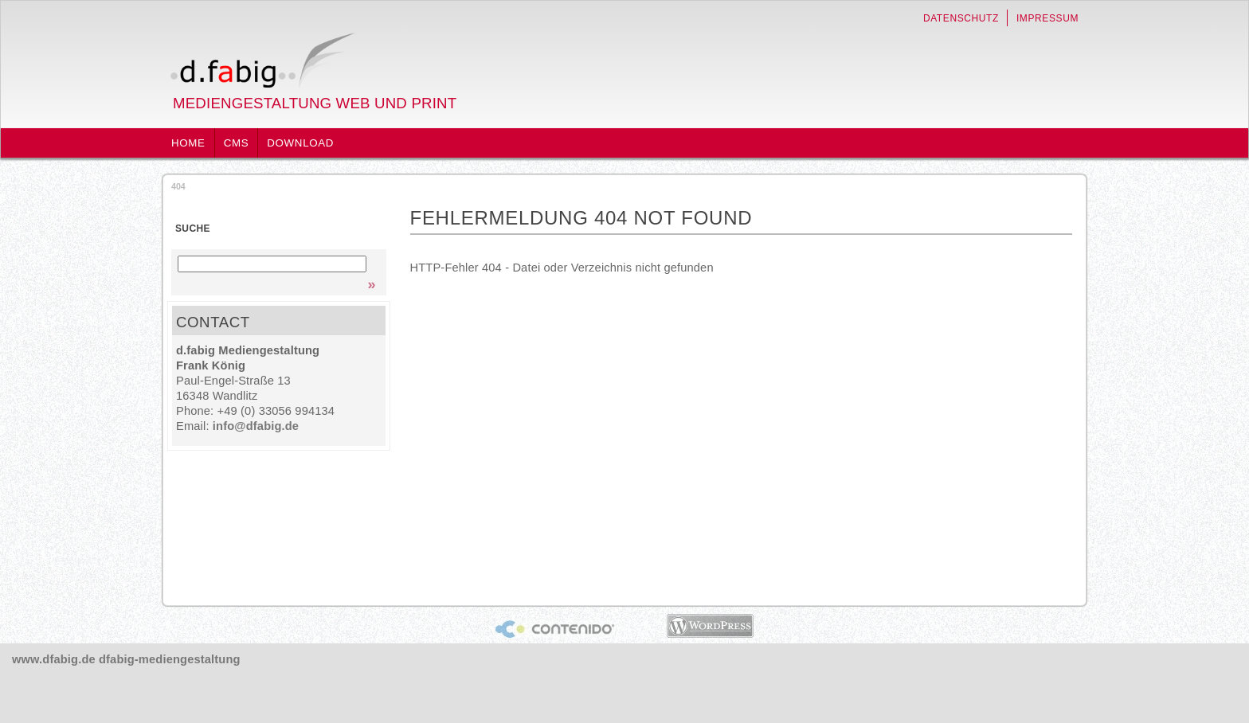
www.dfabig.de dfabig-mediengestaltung (126, 659)
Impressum (1047, 18)
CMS (236, 143)
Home (188, 143)
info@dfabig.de (256, 426)
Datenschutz (961, 18)
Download (300, 143)
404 (178, 186)
